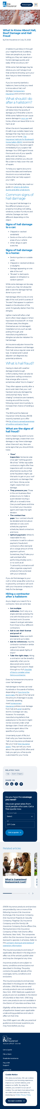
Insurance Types (12, 813)
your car (24, 118)
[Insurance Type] (20, 816)
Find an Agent (26, 5)
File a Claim (7, 1054)
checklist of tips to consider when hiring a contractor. (21, 672)
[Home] (10, 4)
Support (6, 1065)
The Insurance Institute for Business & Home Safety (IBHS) (20, 139)
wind (19, 709)
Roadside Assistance (10, 1058)
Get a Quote (7, 1050)
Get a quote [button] (13, 832)
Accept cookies (15, 1101)
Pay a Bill (6, 1063)
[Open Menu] (36, 5)
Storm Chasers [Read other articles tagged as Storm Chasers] (17, 774)
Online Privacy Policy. (23, 1095)
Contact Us (7, 1070)
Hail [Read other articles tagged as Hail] (7, 774)
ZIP (8, 821)
